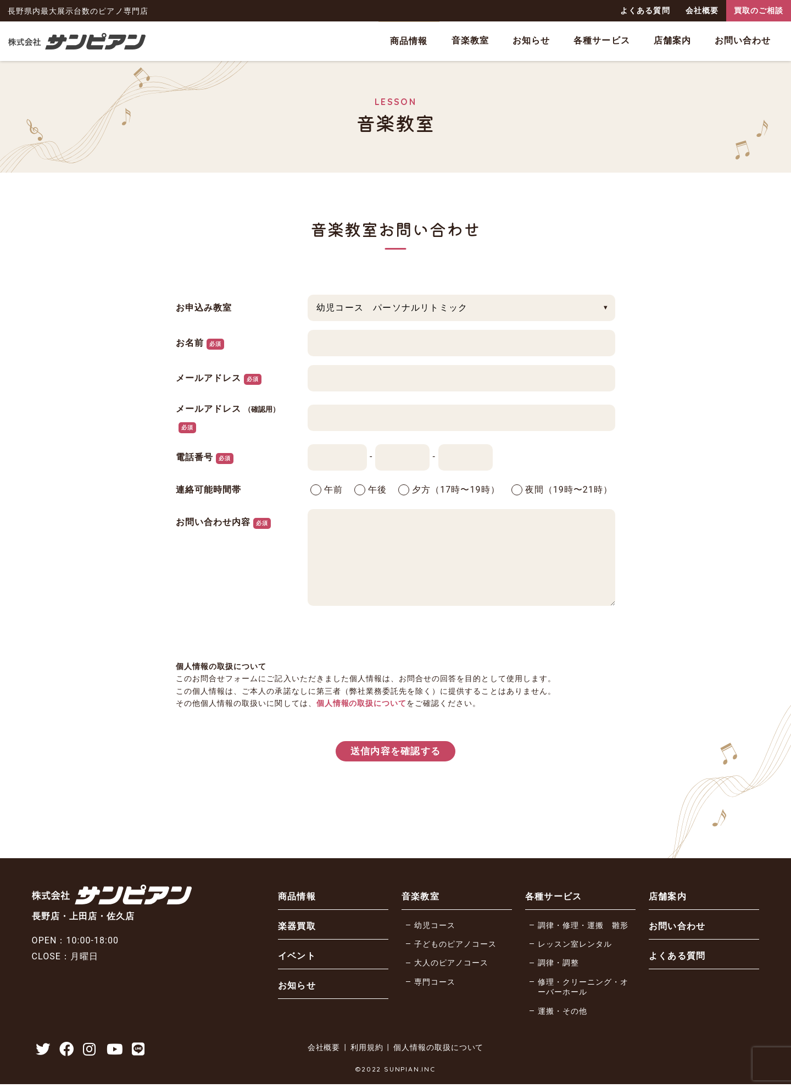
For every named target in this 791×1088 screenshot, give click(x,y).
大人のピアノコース (451, 965)
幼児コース (434, 927)
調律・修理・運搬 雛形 (583, 927)
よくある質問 (645, 10)
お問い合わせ (743, 40)
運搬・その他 (562, 1013)
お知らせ (531, 40)
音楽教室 (470, 40)
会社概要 (702, 10)
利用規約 (366, 1051)
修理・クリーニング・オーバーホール (583, 989)
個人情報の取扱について (361, 703)
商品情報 (408, 41)
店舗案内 (672, 40)
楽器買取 (296, 928)
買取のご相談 (758, 10)
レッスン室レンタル (575, 946)
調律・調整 (558, 965)
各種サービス (601, 40)
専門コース (434, 983)
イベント (296, 957)
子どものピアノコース (455, 946)
